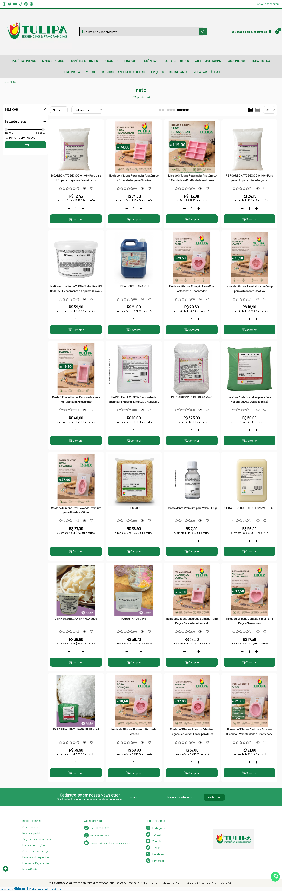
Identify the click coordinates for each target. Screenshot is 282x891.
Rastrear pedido (31, 833)
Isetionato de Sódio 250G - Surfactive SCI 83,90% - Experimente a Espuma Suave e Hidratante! (76, 288)
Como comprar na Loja (35, 851)
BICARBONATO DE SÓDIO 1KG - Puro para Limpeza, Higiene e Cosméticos (76, 178)
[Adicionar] (83, 208)
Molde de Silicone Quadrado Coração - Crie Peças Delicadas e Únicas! (192, 621)
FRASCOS (130, 60)
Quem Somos (30, 827)
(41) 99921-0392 (268, 4)
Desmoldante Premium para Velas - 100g (192, 508)
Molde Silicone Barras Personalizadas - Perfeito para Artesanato (76, 399)
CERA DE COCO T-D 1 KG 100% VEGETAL (249, 508)
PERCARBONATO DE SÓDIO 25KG (191, 397)
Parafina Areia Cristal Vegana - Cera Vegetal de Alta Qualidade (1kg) (249, 399)
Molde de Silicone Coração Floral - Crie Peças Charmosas (249, 621)
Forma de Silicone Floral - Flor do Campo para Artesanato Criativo (249, 288)
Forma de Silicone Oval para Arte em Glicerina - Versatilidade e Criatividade (249, 732)
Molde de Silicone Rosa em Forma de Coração (133, 732)
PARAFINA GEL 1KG (133, 618)
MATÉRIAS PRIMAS (24, 60)
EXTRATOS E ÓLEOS (176, 60)
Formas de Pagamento (35, 863)
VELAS (90, 72)
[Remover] (69, 208)
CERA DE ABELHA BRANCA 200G (76, 618)
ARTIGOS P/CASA (53, 60)
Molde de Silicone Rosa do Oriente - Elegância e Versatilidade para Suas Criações (191, 732)
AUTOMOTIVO (236, 60)
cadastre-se (260, 31)
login (247, 31)
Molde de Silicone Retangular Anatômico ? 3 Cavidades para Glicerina (134, 178)
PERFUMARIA (71, 72)
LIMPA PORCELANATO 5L (134, 286)
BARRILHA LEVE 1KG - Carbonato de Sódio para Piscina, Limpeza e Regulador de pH (133, 399)
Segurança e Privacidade (37, 839)
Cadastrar (214, 797)
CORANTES (111, 60)
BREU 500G (134, 508)
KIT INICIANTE (178, 72)
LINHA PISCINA (260, 60)
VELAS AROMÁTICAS (207, 72)
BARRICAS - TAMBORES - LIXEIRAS (123, 72)
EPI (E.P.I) (157, 72)
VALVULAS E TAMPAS (208, 60)
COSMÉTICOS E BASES (84, 60)
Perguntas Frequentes (35, 857)
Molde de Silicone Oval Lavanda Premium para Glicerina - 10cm (76, 510)
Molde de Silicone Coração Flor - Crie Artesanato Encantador (191, 288)
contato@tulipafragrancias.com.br (107, 842)
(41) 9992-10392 (96, 828)
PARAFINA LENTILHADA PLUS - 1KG (76, 729)
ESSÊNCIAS (149, 60)
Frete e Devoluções (33, 845)
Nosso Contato (31, 869)
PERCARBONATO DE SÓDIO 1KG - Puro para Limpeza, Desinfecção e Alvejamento (249, 178)
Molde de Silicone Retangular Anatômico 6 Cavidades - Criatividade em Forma (192, 178)
